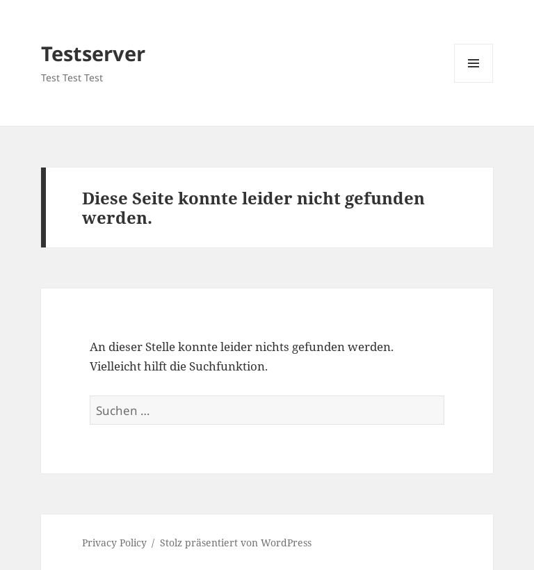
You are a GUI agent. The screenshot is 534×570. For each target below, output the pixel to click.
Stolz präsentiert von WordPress (236, 542)
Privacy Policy (114, 542)
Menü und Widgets (474, 82)
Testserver (93, 53)
